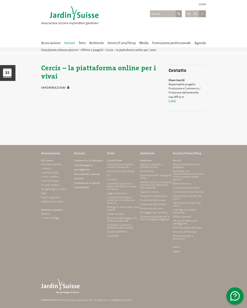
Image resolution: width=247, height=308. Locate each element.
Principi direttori (50, 184)
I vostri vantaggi (50, 217)
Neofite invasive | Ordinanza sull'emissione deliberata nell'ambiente (156, 185)
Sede (43, 193)
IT (202, 13)
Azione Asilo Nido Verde (120, 171)
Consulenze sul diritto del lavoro (187, 197)
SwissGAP (112, 235)
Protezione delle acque (153, 200)
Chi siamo (47, 160)
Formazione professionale (171, 43)
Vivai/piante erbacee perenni (59, 50)
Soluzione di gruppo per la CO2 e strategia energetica (154, 218)
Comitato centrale (51, 164)
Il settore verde (49, 172)
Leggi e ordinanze (117, 193)
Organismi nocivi (149, 191)
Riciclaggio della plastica (154, 212)
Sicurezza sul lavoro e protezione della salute (120, 226)
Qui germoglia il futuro (54, 189)
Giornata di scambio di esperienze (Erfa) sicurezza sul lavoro (122, 186)
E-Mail (172, 101)
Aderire (45, 213)
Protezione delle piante (153, 204)
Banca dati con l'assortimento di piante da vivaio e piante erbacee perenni (188, 175)
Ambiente (96, 43)
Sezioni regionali (50, 197)
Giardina (112, 179)
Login (202, 4)
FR (188, 13)
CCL (109, 175)
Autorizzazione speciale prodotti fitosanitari (120, 166)
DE (195, 13)
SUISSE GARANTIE (117, 231)
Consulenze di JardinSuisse (188, 191)
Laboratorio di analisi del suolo (187, 204)
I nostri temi (114, 160)
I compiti (46, 168)
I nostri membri (50, 176)
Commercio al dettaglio (88, 160)
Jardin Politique (50, 180)
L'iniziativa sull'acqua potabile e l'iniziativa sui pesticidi (121, 200)
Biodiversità (147, 171)
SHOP (176, 251)
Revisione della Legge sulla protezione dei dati (122, 219)
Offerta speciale (182, 216)
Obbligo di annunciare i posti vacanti (123, 208)
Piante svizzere (115, 213)
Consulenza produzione (186, 187)
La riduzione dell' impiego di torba (156, 177)
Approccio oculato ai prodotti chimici (151, 166)
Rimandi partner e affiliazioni (183, 237)
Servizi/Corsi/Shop (122, 43)
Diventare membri (52, 209)
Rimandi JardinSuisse (185, 231)
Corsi (176, 247)
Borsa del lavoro (182, 183)
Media (144, 43)
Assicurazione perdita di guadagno (186, 166)
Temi (82, 43)
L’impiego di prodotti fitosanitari (184, 211)
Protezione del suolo (151, 208)
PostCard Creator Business (187, 227)
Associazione (51, 43)
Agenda (200, 43)
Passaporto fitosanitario (153, 195)
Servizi (177, 160)
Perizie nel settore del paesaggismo (185, 222)
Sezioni (69, 43)
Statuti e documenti (52, 201)
